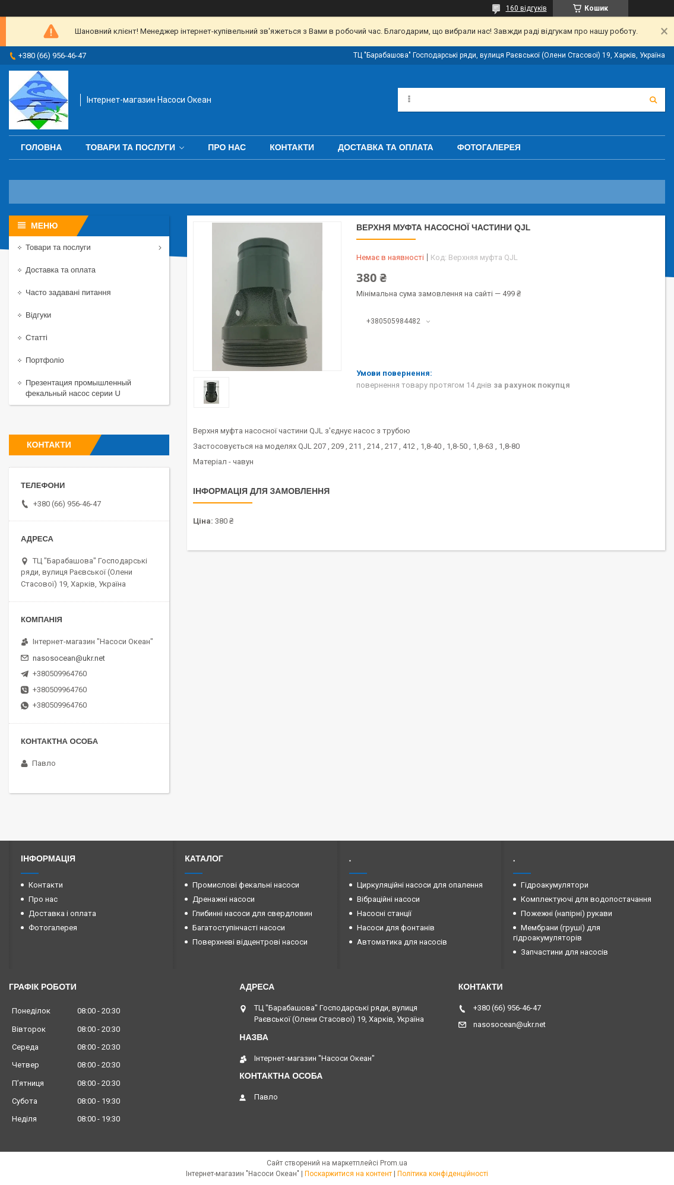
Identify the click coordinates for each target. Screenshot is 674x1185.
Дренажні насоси (223, 899)
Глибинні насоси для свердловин (252, 913)
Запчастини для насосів (564, 952)
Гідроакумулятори (554, 884)
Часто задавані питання (68, 292)
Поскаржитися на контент (348, 1174)
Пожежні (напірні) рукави (566, 913)
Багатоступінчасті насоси (238, 927)
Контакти (292, 147)
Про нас (227, 147)
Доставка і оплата (62, 913)
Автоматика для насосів (402, 941)
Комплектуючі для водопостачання (586, 899)
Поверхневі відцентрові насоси (250, 941)
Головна (41, 147)
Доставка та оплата (385, 147)
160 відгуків (526, 8)
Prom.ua (393, 1163)
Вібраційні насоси (388, 899)
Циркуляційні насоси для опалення (420, 884)
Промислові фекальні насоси (245, 884)
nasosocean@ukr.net (69, 658)
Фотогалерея (489, 147)
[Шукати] (653, 100)
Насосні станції (384, 913)
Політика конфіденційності (442, 1174)
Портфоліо (45, 360)
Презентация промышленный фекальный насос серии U (78, 388)
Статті (37, 337)
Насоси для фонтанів (396, 927)
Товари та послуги (130, 147)
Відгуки (38, 314)
